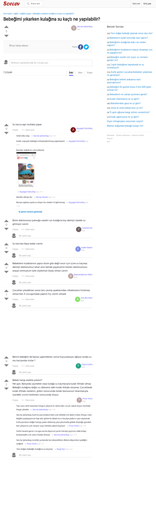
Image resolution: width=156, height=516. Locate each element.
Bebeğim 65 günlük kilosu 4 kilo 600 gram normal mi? (129, 88)
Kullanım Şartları (137, 135)
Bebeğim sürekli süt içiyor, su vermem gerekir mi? (127, 58)
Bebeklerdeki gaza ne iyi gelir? (126, 103)
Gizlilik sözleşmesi (123, 135)
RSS (108, 141)
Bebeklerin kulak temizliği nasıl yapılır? (129, 38)
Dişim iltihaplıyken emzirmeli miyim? (125, 121)
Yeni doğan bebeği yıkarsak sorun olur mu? (131, 33)
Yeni (80, 73)
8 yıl (78, 29)
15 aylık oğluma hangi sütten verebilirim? (130, 112)
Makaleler (111, 135)
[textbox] (50, 63)
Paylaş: (15, 130)
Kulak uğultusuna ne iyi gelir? (124, 117)
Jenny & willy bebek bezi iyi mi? (127, 108)
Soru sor (136, 3)
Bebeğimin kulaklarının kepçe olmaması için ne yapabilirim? (129, 51)
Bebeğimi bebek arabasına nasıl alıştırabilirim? (124, 81)
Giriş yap (147, 3)
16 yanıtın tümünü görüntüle (30, 212)
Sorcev (21, 4)
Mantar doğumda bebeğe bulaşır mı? (125, 126)
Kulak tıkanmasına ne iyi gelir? (124, 99)
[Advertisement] (47, 100)
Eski (71, 73)
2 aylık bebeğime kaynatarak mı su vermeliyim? (125, 66)
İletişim (110, 138)
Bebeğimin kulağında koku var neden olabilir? (126, 44)
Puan (89, 73)
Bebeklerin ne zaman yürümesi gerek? (128, 94)
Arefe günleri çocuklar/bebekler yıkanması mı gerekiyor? (129, 73)
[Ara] (34, 3)
